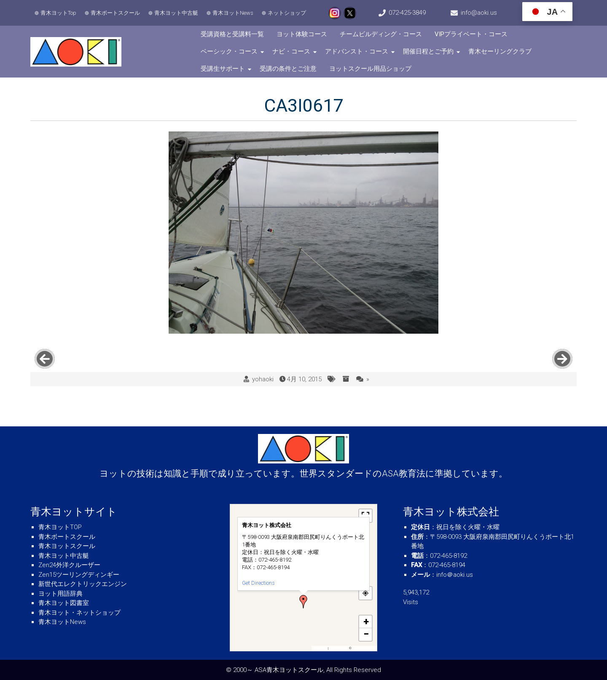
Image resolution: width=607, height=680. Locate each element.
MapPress (320, 648)
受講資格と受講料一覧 (232, 34)
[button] (303, 601)
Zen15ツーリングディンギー (78, 574)
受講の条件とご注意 (288, 68)
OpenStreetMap (363, 648)
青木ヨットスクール (66, 546)
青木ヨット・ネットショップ (79, 612)
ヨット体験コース (302, 34)
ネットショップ (287, 13)
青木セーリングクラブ (500, 51)
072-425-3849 (407, 12)
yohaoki (263, 379)
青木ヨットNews (232, 13)
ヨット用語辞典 (60, 593)
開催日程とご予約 (428, 51)
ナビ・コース (291, 51)
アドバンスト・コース (356, 51)
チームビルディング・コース (381, 34)
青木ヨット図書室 (63, 603)
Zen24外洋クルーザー (69, 565)
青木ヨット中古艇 (176, 13)
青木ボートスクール (115, 13)
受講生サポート (223, 68)
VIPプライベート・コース (471, 34)
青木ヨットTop (58, 13)
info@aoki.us (479, 12)
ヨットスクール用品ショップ (370, 68)
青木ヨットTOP (60, 527)
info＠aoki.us (454, 574)
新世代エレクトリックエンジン (82, 584)
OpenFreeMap (338, 648)
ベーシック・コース (229, 51)
